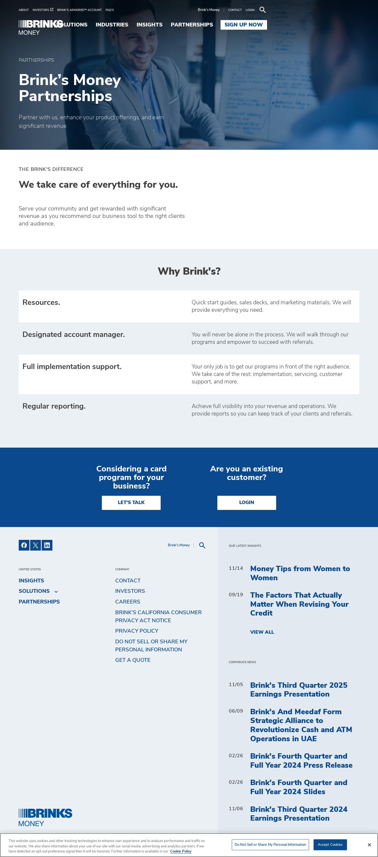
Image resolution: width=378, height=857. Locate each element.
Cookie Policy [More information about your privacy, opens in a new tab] (180, 851)
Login (246, 502)
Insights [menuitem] (242, 25)
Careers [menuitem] (127, 602)
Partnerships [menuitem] (284, 25)
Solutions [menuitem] (164, 25)
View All (262, 632)
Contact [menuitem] (128, 580)
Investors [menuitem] (130, 591)
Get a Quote (133, 660)
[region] (189, 845)
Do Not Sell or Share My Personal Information (151, 645)
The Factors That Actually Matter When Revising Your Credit (299, 604)
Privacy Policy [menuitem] (136, 631)
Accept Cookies (330, 844)
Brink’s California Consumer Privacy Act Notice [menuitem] (158, 616)
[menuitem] (26, 10)
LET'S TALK (131, 502)
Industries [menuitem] (204, 25)
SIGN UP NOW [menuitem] (336, 25)
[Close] (369, 845)
